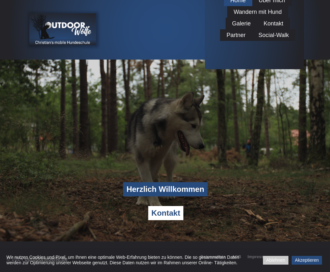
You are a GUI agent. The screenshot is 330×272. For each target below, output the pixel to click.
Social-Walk (273, 35)
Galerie (241, 23)
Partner (236, 35)
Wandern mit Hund (258, 12)
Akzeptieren (307, 260)
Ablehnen (275, 260)
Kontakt (273, 23)
